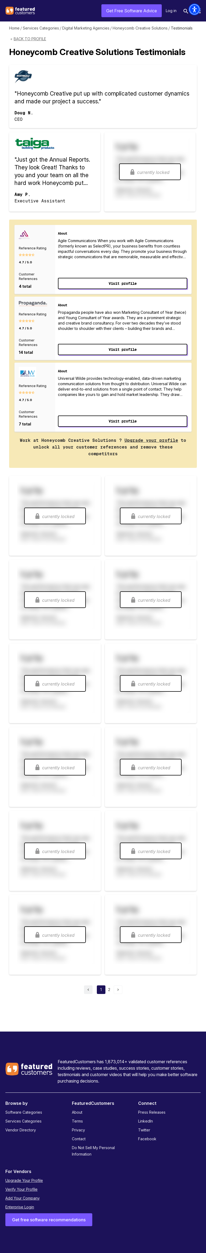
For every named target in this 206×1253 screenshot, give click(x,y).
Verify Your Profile (21, 1189)
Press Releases (151, 1112)
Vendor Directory (20, 1130)
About (77, 1112)
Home (14, 28)
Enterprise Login (19, 1207)
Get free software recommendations (49, 1219)
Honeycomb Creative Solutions (140, 28)
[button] (194, 9)
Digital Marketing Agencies (85, 28)
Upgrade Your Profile (24, 1180)
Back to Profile (30, 39)
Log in (171, 10)
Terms (77, 1121)
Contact (79, 1139)
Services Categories (41, 28)
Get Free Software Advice (131, 10)
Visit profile (123, 283)
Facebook (147, 1139)
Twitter (144, 1130)
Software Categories (23, 1112)
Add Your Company (22, 1198)
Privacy (78, 1130)
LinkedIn (145, 1121)
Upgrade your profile (151, 440)
